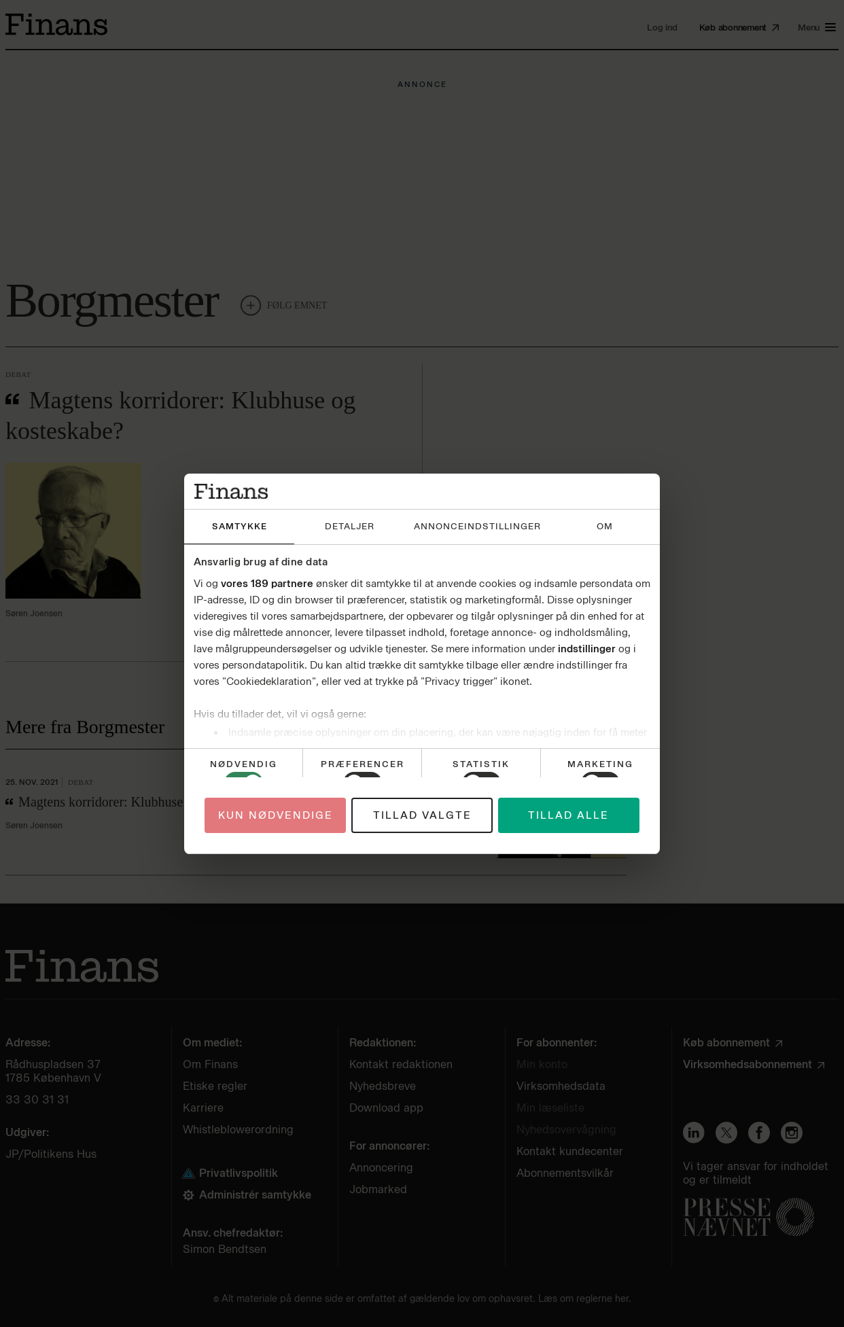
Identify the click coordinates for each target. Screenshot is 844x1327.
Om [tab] (605, 526)
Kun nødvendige (275, 815)
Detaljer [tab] (349, 526)
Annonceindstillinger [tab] (477, 526)
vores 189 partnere (267, 584)
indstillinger (587, 649)
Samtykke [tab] (239, 526)
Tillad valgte (422, 815)
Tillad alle (568, 815)
